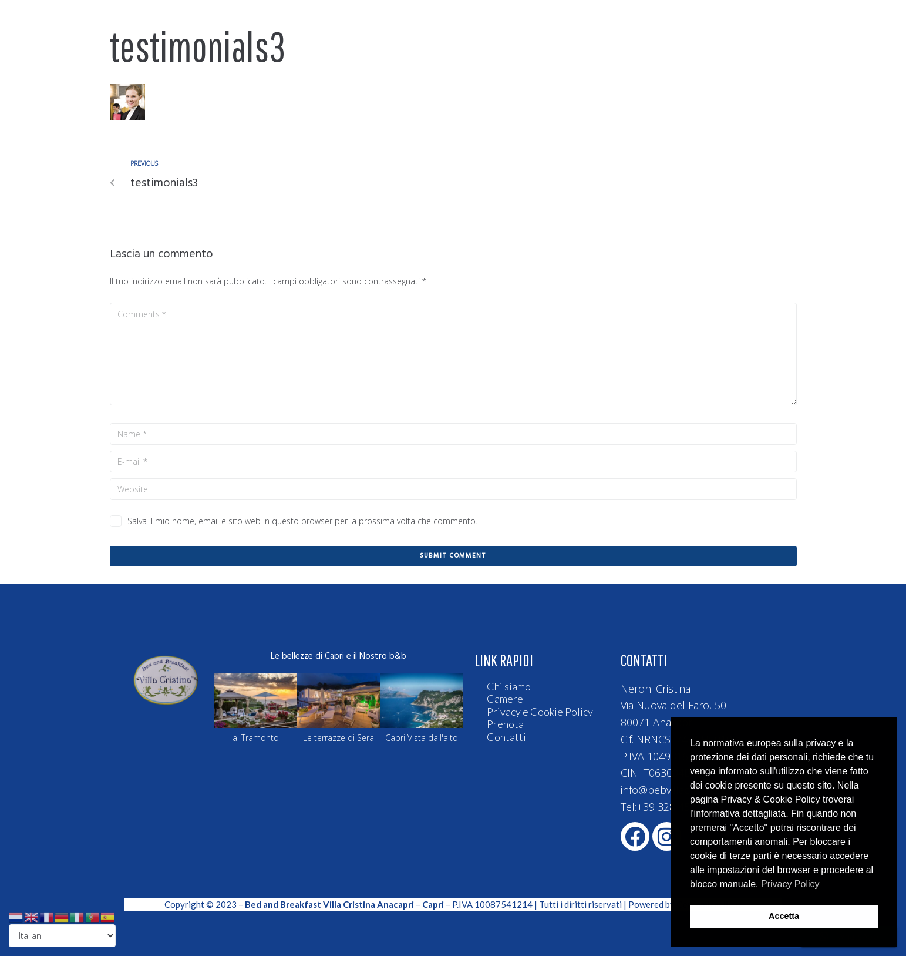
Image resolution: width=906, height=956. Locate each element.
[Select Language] (62, 935)
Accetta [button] (784, 916)
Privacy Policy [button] (790, 884)
